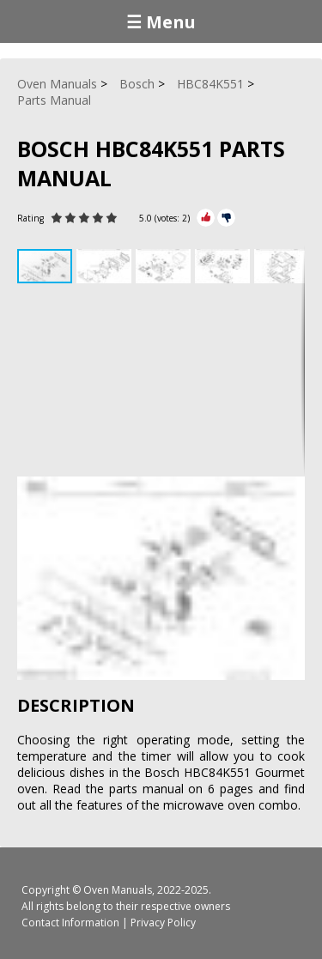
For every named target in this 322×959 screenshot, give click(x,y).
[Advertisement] (161, 382)
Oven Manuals (117, 890)
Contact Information (70, 922)
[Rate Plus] (206, 218)
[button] (106, 266)
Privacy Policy (163, 922)
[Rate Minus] (226, 218)
